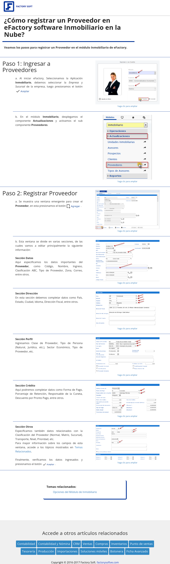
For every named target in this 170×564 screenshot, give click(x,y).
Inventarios (119, 544)
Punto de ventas (141, 544)
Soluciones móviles (94, 551)
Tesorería (28, 551)
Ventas (87, 544)
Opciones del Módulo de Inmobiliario (75, 492)
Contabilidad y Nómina (54, 544)
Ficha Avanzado (137, 551)
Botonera (116, 551)
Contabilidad (26, 544)
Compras (101, 544)
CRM (76, 544)
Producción (46, 551)
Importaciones (67, 551)
